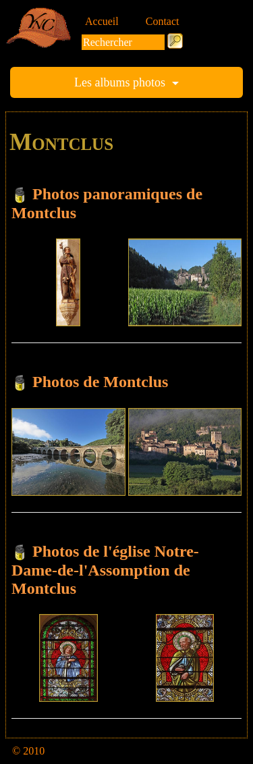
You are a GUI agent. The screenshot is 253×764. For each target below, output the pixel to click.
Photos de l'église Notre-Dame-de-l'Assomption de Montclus (105, 569)
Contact (162, 21)
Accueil (102, 21)
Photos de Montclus (100, 381)
